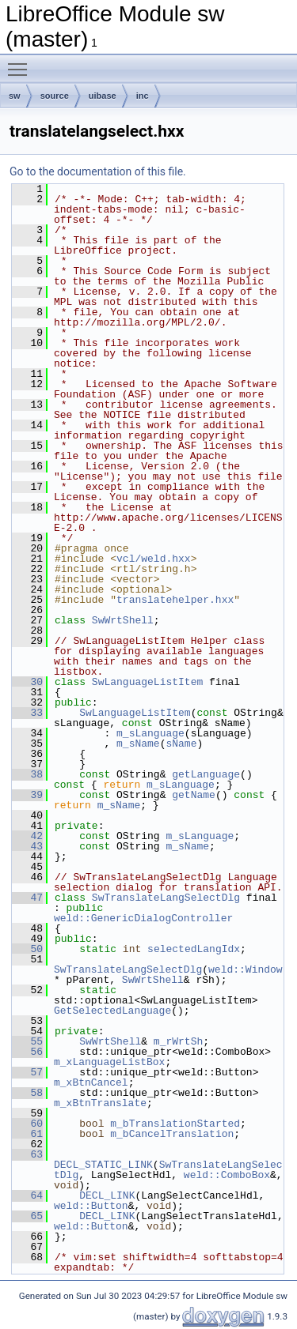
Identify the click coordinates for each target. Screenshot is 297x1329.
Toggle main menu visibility (21, 62)
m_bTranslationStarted (175, 1123)
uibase (102, 95)
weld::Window (245, 969)
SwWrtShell (123, 620)
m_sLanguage (150, 733)
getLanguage (206, 774)
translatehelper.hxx (175, 600)
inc (142, 95)
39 (27, 795)
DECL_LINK (107, 1195)
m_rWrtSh (178, 1041)
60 (27, 1123)
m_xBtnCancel (91, 1082)
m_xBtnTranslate (100, 1103)
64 (27, 1195)
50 (27, 949)
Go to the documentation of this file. (98, 171)
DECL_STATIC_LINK (103, 1165)
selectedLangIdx (193, 949)
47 (27, 897)
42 (27, 836)
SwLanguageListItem (147, 682)
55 (27, 1041)
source (54, 95)
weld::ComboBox (227, 1175)
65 (27, 1216)
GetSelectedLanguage (112, 1010)
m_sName (138, 743)
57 (27, 1072)
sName (181, 743)
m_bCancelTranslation (172, 1134)
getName (193, 795)
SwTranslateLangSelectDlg (166, 897)
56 (27, 1052)
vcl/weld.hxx (153, 559)
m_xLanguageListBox (109, 1062)
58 (27, 1093)
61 (27, 1134)
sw (15, 95)
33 (27, 713)
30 (27, 682)
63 (27, 1154)
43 (27, 846)
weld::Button (91, 1206)
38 (27, 774)
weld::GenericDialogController (143, 918)
